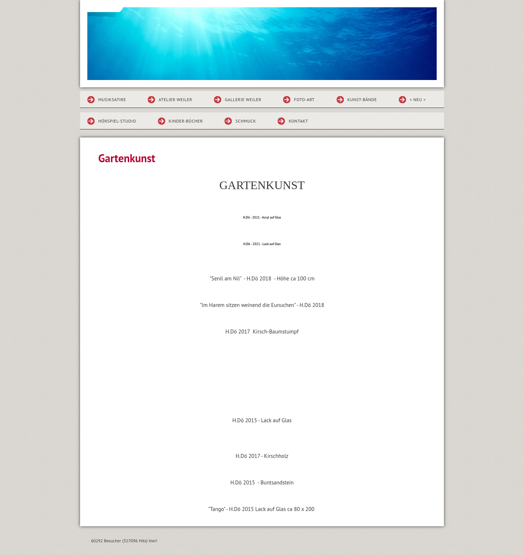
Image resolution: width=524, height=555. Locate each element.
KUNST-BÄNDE (362, 99)
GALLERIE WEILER (243, 99)
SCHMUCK (245, 121)
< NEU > (418, 99)
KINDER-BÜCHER (186, 121)
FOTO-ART (304, 99)
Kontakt (298, 121)
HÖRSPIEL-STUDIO (117, 121)
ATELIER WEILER (175, 99)
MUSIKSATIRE (112, 99)
